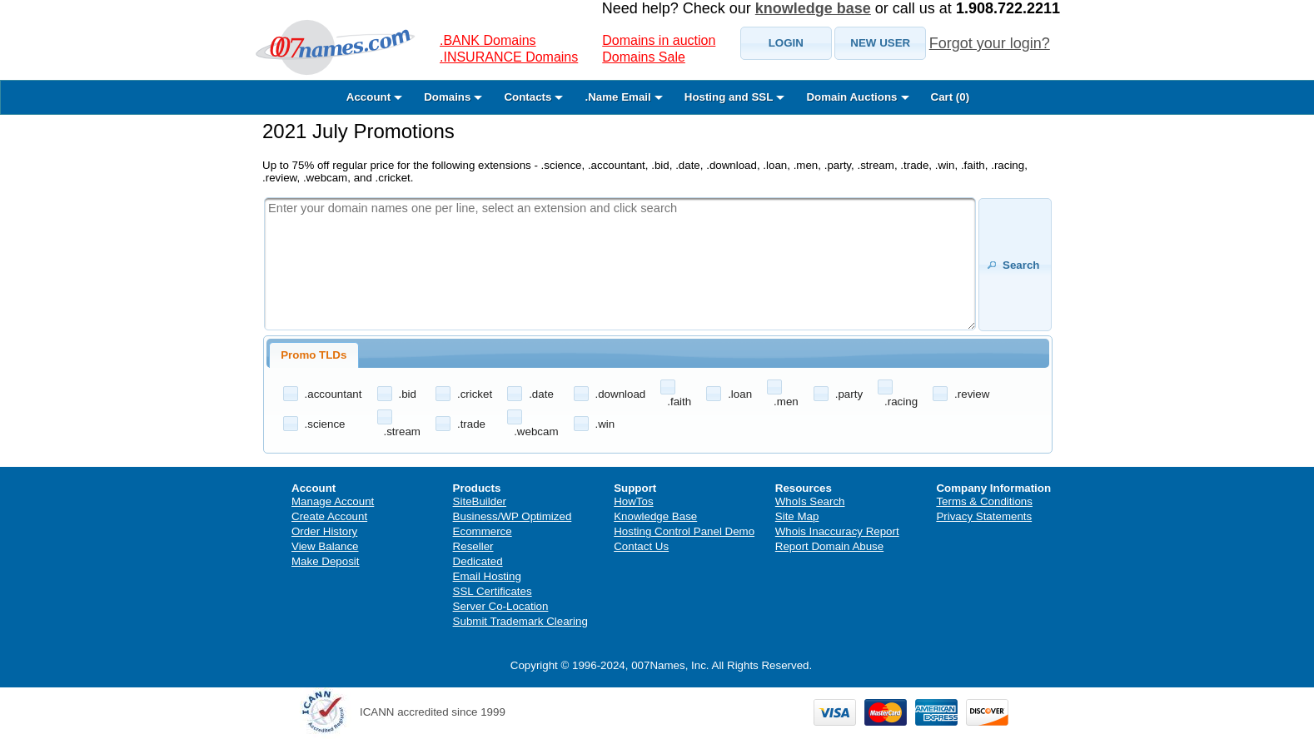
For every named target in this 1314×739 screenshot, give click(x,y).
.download (620, 394)
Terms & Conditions (984, 501)
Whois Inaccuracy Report (837, 531)
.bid (408, 394)
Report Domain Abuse (829, 546)
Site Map (797, 516)
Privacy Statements (984, 516)
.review (971, 394)
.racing (901, 401)
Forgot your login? (989, 43)
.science (325, 424)
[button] (786, 43)
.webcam (536, 431)
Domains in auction (658, 40)
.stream (402, 431)
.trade (471, 424)
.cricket (474, 394)
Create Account (329, 516)
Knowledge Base (655, 516)
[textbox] (620, 263)
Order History (324, 531)
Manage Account (332, 501)
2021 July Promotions (358, 131)
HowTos (633, 501)
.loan (740, 394)
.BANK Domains (488, 40)
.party (849, 394)
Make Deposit (325, 561)
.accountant (333, 394)
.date (541, 394)
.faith (679, 401)
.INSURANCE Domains (509, 57)
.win (605, 424)
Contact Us (641, 546)
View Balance (325, 546)
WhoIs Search (810, 501)
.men (786, 401)
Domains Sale (643, 57)
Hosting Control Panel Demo (684, 531)
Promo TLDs (313, 355)
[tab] (314, 355)
